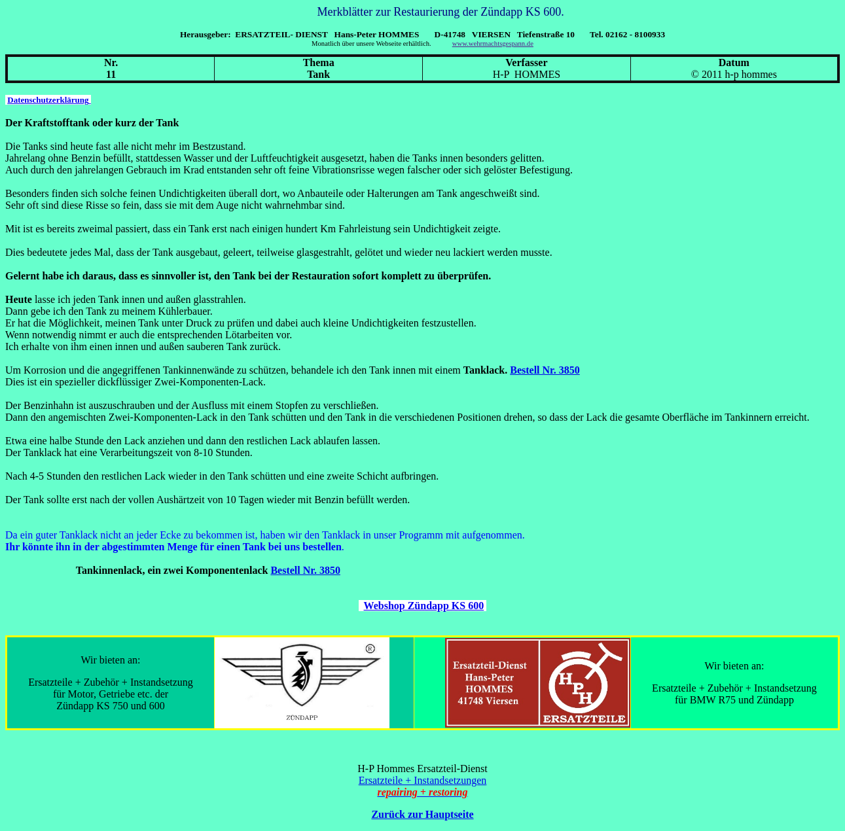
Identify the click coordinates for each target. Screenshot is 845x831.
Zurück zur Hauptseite (422, 814)
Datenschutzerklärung (48, 100)
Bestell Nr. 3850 (545, 370)
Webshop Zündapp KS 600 (424, 605)
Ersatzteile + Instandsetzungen (423, 780)
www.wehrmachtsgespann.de (492, 43)
